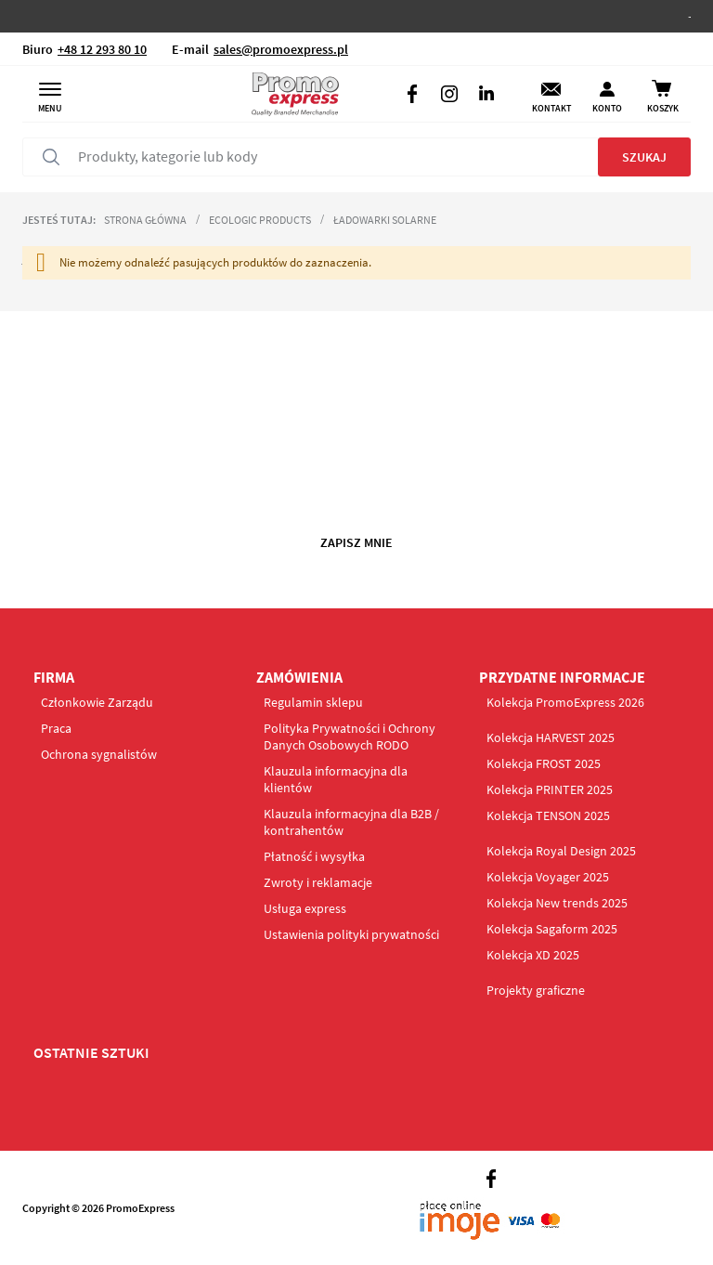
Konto (607, 108)
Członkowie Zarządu (97, 702)
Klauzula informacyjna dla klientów (336, 779)
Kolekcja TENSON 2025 (548, 815)
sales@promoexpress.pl (281, 49)
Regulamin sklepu (313, 702)
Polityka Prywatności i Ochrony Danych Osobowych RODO (349, 736)
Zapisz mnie (356, 542)
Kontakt (551, 108)
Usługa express (305, 908)
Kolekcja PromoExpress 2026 (565, 702)
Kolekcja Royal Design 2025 (561, 850)
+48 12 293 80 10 (102, 49)
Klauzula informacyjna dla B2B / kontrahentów (351, 822)
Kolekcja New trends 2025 (557, 902)
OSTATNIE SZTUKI (91, 1052)
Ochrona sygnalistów (99, 754)
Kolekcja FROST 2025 (543, 763)
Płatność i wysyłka (314, 856)
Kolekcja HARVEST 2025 (550, 737)
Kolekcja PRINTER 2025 (549, 789)
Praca (56, 728)
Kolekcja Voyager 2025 (547, 876)
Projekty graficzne (535, 990)
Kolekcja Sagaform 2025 (551, 928)
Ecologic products (260, 220)
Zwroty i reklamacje (318, 882)
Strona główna (145, 220)
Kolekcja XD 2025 (532, 954)
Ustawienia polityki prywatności (351, 934)
